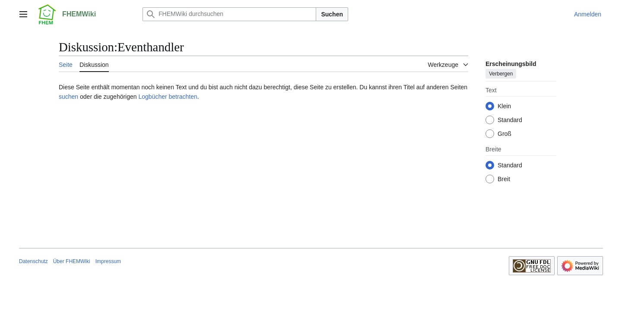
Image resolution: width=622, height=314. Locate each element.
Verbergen (501, 74)
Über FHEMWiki (71, 261)
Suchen (332, 14)
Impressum (108, 261)
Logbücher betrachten (167, 96)
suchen (68, 96)
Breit (504, 179)
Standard (510, 119)
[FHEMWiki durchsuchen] (229, 14)
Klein (504, 106)
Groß (504, 133)
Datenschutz (33, 261)
